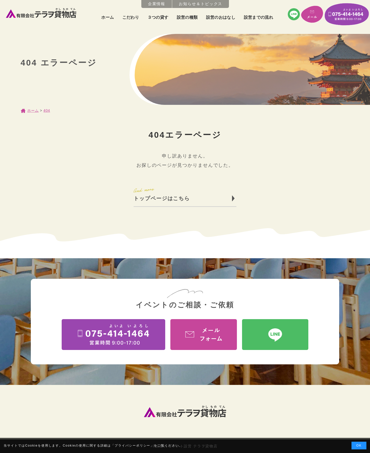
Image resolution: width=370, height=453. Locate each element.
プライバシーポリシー (132, 445)
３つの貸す (158, 17)
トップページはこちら (162, 198)
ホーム (107, 17)
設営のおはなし (220, 17)
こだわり (130, 17)
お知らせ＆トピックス (200, 4)
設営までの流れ (258, 17)
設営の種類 (187, 17)
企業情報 (156, 4)
